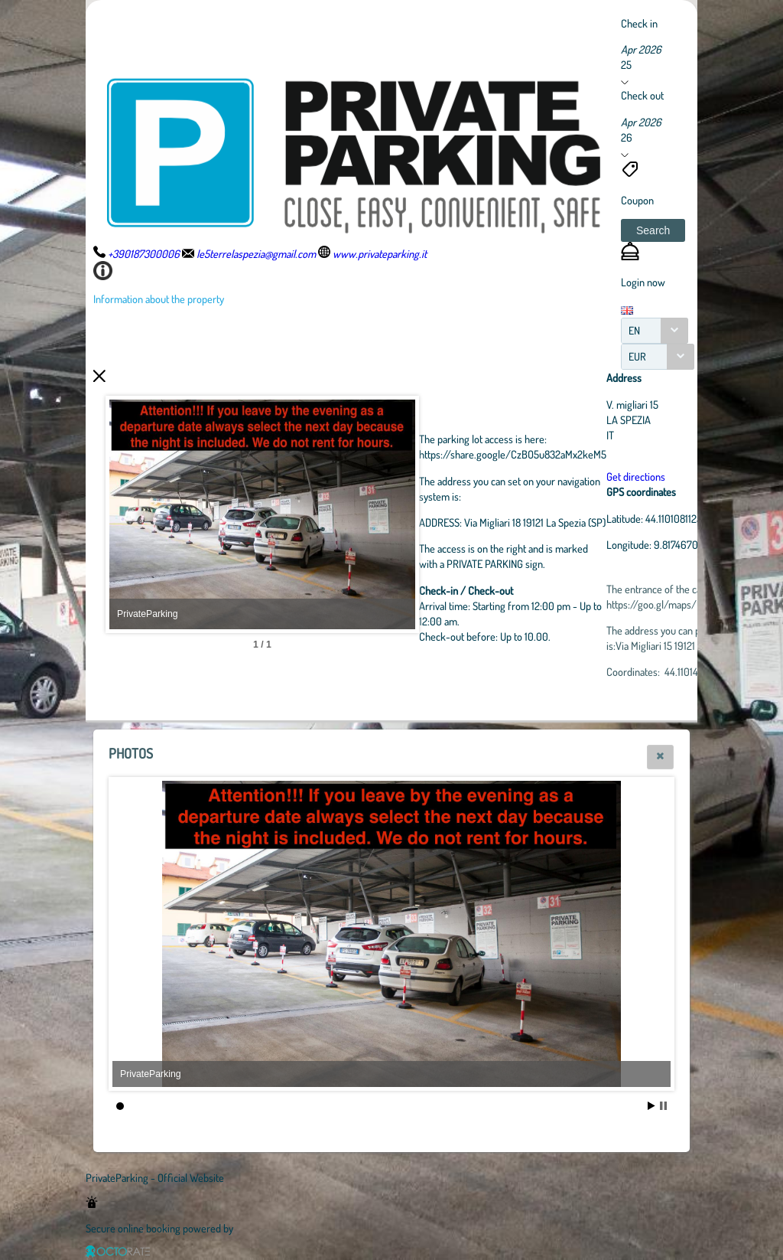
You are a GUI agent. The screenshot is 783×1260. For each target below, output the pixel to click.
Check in (639, 23)
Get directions (635, 476)
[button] (653, 230)
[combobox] (654, 331)
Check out (642, 95)
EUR (637, 356)
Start (651, 1106)
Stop (663, 1106)
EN (634, 330)
